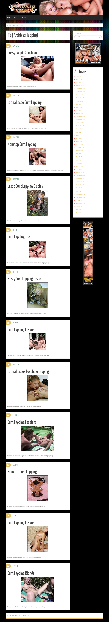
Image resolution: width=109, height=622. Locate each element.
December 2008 (80, 175)
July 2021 (78, 104)
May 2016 (79, 138)
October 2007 (80, 200)
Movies (16, 17)
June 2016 (79, 135)
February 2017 (80, 110)
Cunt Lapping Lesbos (20, 329)
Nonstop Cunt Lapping (22, 144)
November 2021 (80, 92)
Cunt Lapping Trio (18, 237)
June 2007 (79, 213)
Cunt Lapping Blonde (20, 573)
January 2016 (80, 150)
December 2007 (80, 194)
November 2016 (80, 119)
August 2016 (79, 129)
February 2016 (80, 147)
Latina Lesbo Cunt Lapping (24, 102)
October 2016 (80, 123)
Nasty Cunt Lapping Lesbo (24, 279)
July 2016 (78, 132)
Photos (23, 17)
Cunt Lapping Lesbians (21, 422)
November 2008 (80, 178)
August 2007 (79, 206)
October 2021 (80, 95)
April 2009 (79, 163)
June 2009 (79, 157)
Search (78, 34)
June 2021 (79, 107)
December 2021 (80, 88)
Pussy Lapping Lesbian (22, 53)
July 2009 (78, 154)
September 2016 (80, 126)
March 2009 (79, 166)
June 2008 (79, 188)
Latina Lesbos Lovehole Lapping (28, 371)
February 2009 (80, 169)
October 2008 (80, 182)
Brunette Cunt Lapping (22, 472)
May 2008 (79, 191)
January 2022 (80, 85)
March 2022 (79, 79)
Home (9, 17)
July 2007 (78, 209)
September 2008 (80, 185)
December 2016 (80, 116)
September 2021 (80, 98)
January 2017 (80, 113)
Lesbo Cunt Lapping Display (25, 186)
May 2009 (79, 160)
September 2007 (80, 203)
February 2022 (80, 82)
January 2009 (80, 172)
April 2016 (79, 141)
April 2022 (79, 76)
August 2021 (79, 101)
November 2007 (80, 197)
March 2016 (79, 144)
